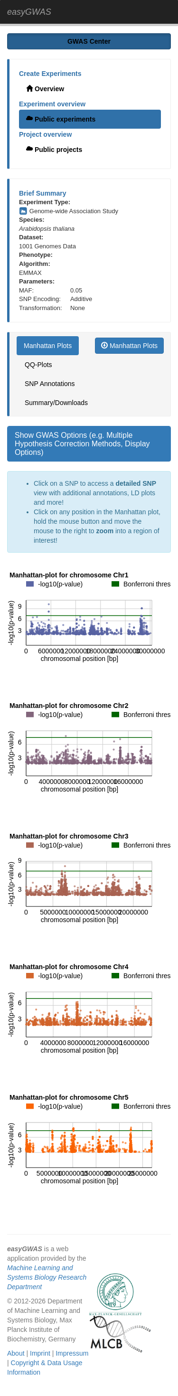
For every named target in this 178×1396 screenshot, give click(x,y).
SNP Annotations (50, 383)
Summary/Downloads (56, 402)
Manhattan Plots (48, 345)
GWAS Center (89, 41)
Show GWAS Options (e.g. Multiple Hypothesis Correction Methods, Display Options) (82, 443)
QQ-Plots (38, 364)
